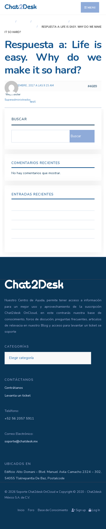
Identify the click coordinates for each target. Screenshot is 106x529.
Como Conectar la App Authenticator (38, 233)
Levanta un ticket (18, 395)
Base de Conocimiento (53, 510)
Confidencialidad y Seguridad (32, 206)
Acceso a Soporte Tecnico (31, 215)
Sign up (78, 510)
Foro (24, 22)
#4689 (92, 86)
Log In (94, 510)
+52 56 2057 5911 (19, 418)
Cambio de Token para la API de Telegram (42, 243)
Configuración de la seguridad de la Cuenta (43, 224)
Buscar (19, 119)
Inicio (9, 22)
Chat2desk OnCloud (50, 22)
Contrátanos (14, 387)
